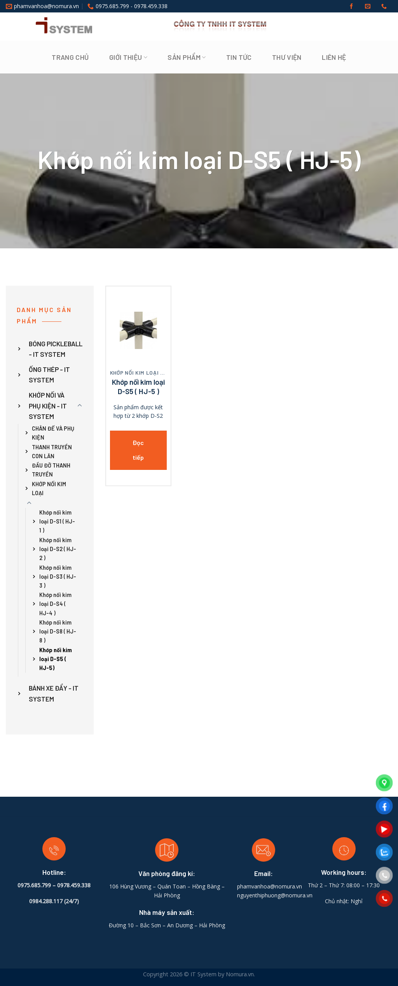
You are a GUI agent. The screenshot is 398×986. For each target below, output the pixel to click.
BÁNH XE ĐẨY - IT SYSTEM (54, 693)
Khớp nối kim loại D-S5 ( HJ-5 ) (138, 386)
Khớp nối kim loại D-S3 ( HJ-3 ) (57, 576)
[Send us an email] (367, 6)
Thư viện (287, 57)
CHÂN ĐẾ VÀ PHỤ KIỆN (53, 433)
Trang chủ (70, 57)
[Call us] (384, 6)
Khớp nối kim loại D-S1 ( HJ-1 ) (57, 522)
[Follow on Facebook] (351, 6)
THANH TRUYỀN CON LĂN (52, 451)
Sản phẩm (187, 57)
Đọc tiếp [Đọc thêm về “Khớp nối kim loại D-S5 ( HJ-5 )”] (138, 450)
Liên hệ (334, 57)
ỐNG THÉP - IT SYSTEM (49, 374)
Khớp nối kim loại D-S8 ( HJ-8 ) (57, 632)
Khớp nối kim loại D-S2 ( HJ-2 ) (57, 549)
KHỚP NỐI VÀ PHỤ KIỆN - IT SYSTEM (48, 405)
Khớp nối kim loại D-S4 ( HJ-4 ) (55, 604)
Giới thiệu (128, 57)
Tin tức (238, 57)
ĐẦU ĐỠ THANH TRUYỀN (51, 470)
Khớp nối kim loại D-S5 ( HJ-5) (55, 659)
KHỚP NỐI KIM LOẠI (49, 488)
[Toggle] (80, 405)
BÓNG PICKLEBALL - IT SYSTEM (55, 349)
